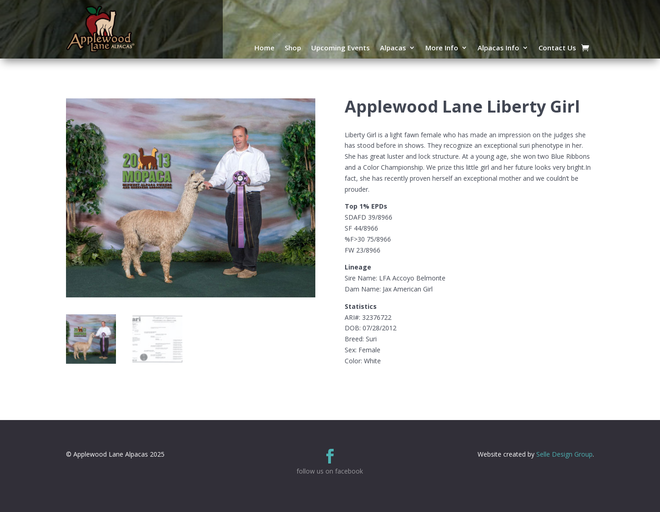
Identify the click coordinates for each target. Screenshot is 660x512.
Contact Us (557, 48)
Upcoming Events (340, 48)
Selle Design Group (564, 454)
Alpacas (393, 48)
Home (264, 48)
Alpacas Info (498, 48)
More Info (441, 48)
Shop (293, 48)
